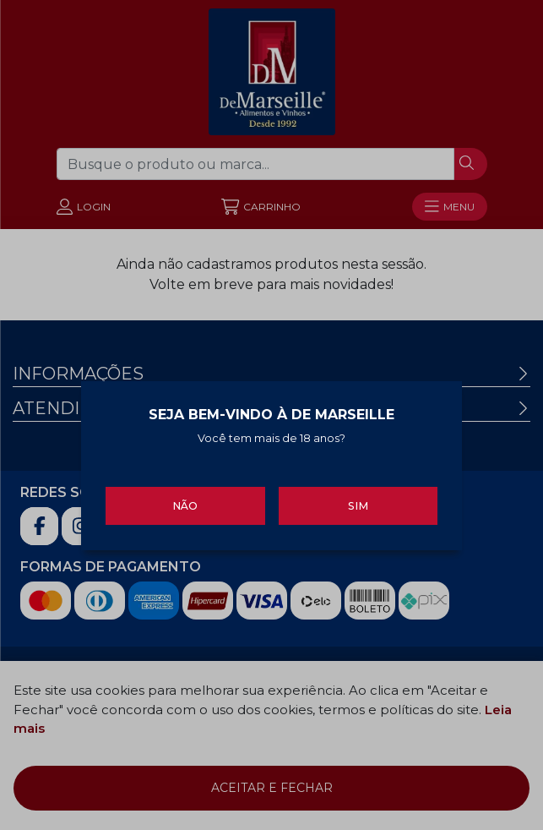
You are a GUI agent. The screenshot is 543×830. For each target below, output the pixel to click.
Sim (358, 504)
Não (185, 504)
